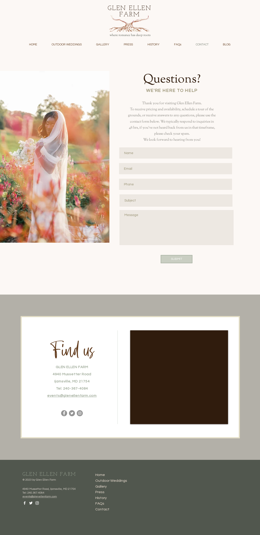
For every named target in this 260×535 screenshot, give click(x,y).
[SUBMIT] (176, 259)
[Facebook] (64, 413)
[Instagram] (80, 413)
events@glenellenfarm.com (72, 395)
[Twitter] (72, 413)
